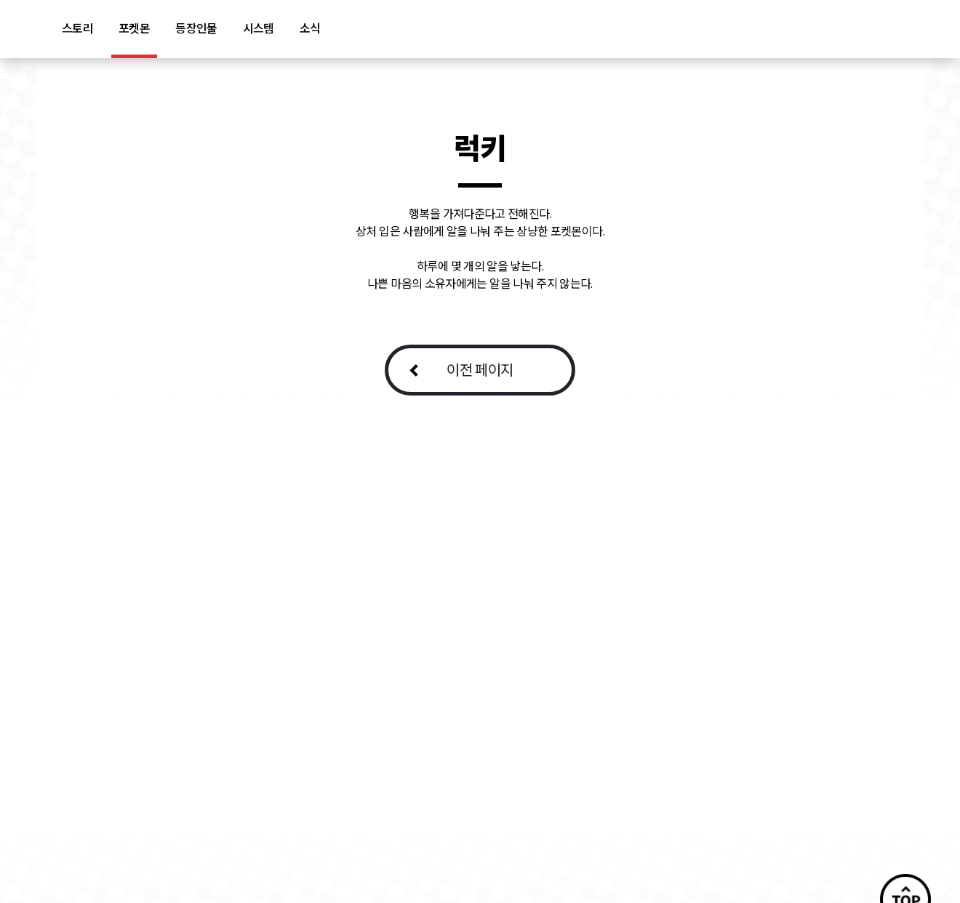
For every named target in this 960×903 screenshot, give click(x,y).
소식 (310, 28)
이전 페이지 (480, 370)
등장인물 (196, 28)
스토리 (77, 28)
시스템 (258, 28)
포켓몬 (134, 28)
